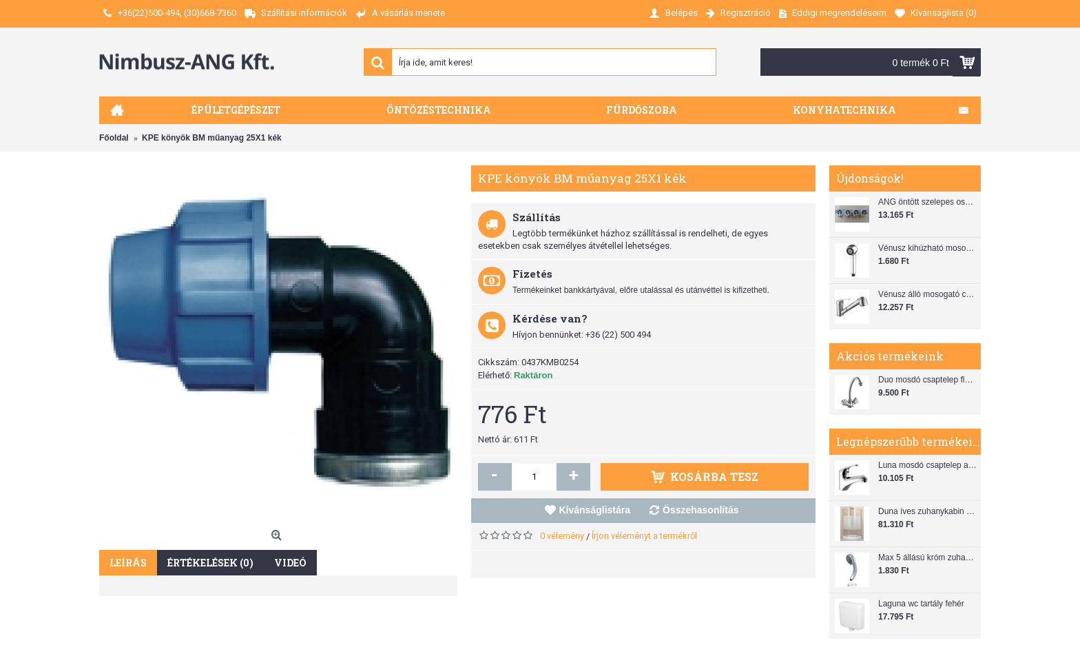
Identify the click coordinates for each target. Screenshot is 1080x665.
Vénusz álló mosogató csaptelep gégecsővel (927, 294)
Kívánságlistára (595, 509)
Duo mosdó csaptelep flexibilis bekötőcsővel (927, 380)
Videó (290, 562)
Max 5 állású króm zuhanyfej (927, 557)
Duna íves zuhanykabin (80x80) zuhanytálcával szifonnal (927, 511)
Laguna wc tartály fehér (921, 603)
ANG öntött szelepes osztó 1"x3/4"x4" (927, 202)
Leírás (128, 562)
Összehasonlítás (701, 509)
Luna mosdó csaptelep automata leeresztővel (927, 465)
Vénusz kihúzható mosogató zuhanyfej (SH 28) (927, 248)
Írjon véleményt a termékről (644, 536)
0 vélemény (562, 536)
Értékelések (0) (210, 562)
